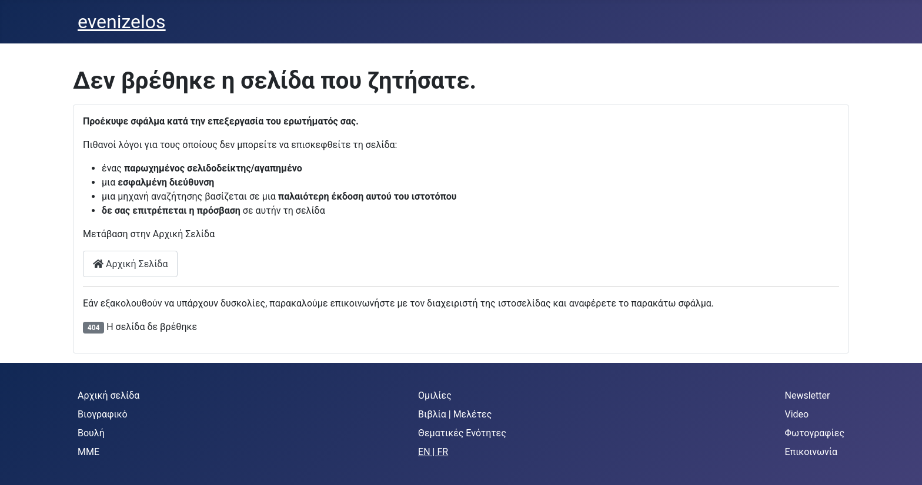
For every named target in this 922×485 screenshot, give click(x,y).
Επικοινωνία (811, 451)
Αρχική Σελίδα (130, 264)
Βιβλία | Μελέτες (455, 414)
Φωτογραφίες (815, 433)
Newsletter (807, 395)
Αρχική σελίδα (108, 395)
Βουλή (91, 433)
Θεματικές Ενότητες (462, 433)
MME (88, 451)
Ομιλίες (435, 395)
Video (797, 414)
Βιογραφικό (103, 414)
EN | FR (433, 451)
